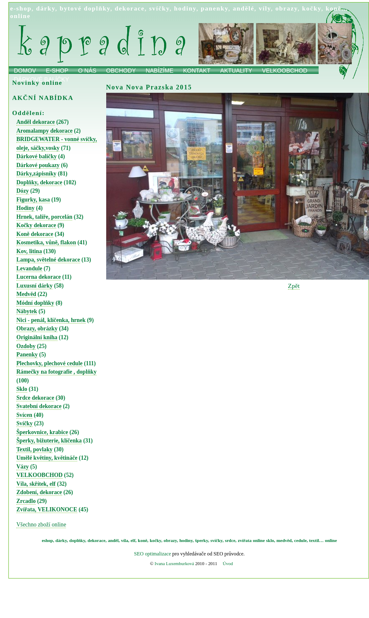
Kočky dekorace (36, 225)
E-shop (57, 70)
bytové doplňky (85, 8)
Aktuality (236, 70)
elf (133, 540)
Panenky (27, 354)
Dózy (22, 191)
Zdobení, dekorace (39, 492)
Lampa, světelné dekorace (48, 260)
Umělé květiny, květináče (46, 458)
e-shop (20, 8)
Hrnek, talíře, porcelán (44, 217)
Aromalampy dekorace (44, 131)
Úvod (227, 563)
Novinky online (37, 82)
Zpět (294, 285)
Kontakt (196, 70)
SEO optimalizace (152, 554)
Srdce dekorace (35, 398)
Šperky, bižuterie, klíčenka (49, 440)
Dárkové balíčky (36, 156)
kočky (312, 8)
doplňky (77, 540)
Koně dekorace (34, 234)
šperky (201, 540)
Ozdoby (26, 346)
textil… (316, 540)
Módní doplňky (35, 303)
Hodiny (25, 208)
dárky (45, 8)
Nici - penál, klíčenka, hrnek (51, 320)
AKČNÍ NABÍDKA (42, 97)
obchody (121, 70)
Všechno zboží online (41, 524)
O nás (87, 70)
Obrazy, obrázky (37, 328)
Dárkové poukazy (38, 165)
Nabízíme (159, 70)
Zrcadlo (26, 501)
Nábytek (26, 311)
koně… (337, 8)
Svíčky (24, 423)
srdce (230, 540)
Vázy (22, 467)
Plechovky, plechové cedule (49, 363)
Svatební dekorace (38, 406)
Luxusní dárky (34, 286)
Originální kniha (37, 337)
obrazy (286, 8)
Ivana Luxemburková (174, 563)
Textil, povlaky (34, 449)
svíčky (159, 8)
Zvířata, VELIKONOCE (46, 509)
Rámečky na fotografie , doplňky (56, 372)
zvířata (244, 540)
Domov (25, 70)
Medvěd (26, 294)
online (20, 15)
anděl (113, 540)
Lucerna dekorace (38, 277)
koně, (143, 540)
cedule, (301, 540)
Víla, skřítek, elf (35, 484)
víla (124, 540)
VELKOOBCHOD (39, 475)
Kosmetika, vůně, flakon (46, 242)
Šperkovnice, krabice (42, 432)
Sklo (21, 389)
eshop (47, 540)
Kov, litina (29, 251)
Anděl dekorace (35, 122)
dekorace (129, 8)
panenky (214, 8)
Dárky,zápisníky (36, 173)
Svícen (24, 415)
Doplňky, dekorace (39, 182)
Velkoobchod (284, 70)
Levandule (29, 268)
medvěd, (285, 540)
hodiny (185, 8)
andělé (243, 8)
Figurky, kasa (33, 199)
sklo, (270, 540)
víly (265, 8)
